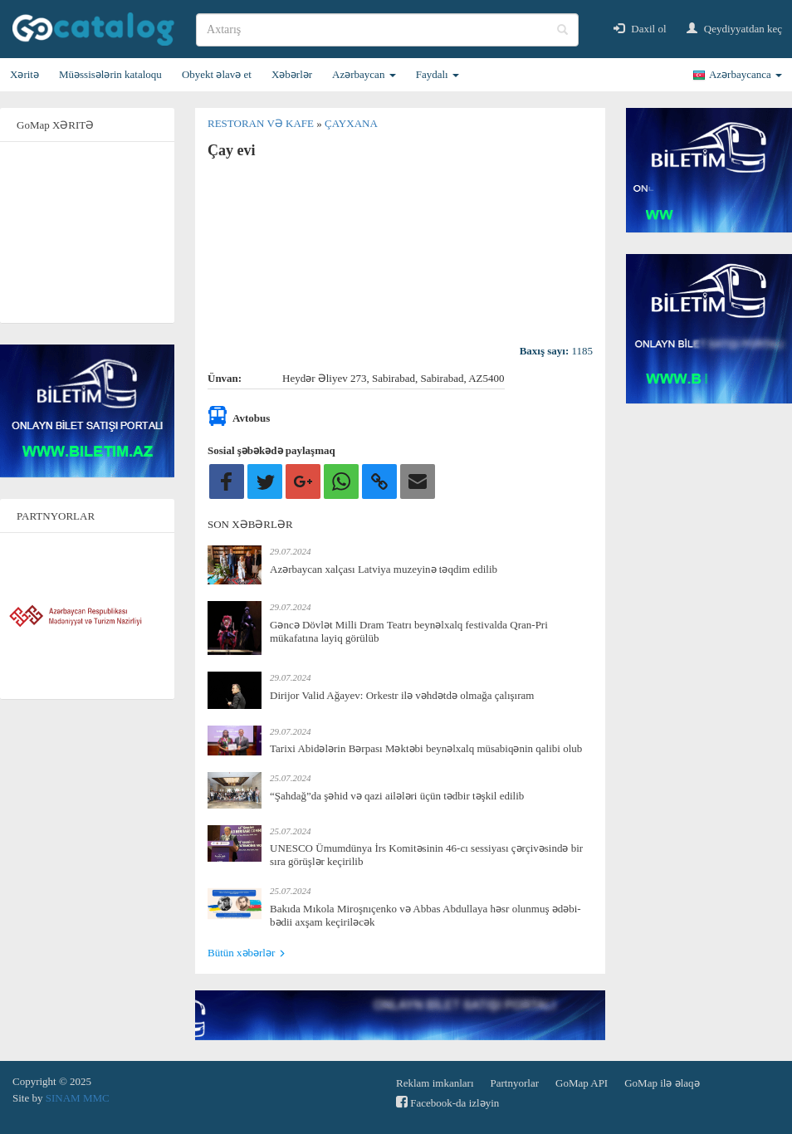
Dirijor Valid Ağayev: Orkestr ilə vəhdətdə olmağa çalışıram (402, 695)
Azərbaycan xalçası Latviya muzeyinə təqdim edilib (383, 569)
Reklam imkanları (435, 1083)
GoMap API (581, 1083)
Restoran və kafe (262, 123)
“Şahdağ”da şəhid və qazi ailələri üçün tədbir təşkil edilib (397, 795)
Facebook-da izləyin (447, 1102)
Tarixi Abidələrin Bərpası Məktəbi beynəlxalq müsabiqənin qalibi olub (426, 748)
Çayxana (351, 123)
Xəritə (24, 74)
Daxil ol (640, 28)
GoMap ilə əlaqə (661, 1083)
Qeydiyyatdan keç (734, 28)
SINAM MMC (78, 1098)
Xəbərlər (291, 74)
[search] (387, 29)
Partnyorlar (515, 1083)
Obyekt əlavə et (217, 74)
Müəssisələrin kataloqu (110, 74)
